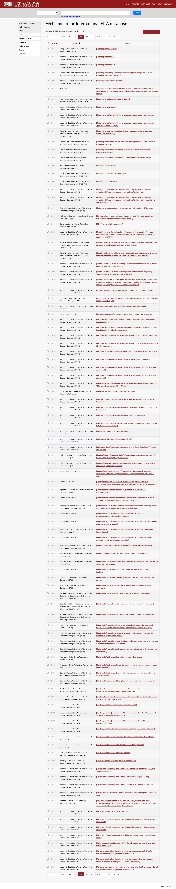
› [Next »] (118, 37)
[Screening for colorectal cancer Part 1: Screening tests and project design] (123, 157)
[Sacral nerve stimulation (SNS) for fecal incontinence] (116, 761)
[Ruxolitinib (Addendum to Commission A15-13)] (114, 811)
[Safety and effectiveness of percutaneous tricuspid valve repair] (119, 657)
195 (63, 37)
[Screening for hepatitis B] (105, 65)
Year (20, 34)
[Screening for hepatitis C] (105, 57)
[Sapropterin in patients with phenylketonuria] (113, 431)
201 (98, 37)
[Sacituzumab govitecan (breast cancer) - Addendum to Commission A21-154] (124, 785)
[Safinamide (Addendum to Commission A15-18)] (114, 439)
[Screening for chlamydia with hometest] (111, 173)
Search (137, 12)
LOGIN (128, 4)
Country (21, 54)
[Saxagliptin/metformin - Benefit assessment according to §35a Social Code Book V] (127, 335)
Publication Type (25, 38)
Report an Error (167, 886)
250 (113, 37)
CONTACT (168, 4)
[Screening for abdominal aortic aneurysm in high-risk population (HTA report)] (125, 208)
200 (92, 37)
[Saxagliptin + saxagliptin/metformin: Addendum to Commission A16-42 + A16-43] (126, 351)
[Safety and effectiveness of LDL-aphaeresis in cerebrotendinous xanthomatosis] (125, 681)
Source (21, 50)
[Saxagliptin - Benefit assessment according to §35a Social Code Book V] (123, 359)
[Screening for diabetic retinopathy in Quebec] (113, 99)
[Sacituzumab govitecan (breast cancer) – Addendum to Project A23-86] (122, 777)
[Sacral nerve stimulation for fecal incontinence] (113, 753)
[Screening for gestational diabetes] (109, 80)
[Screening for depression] (106, 107)
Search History (24, 23)
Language (22, 42)
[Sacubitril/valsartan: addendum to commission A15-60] (116, 705)
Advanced (64, 16)
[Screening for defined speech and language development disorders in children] (125, 115)
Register (33, 23)
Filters (21, 31)
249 (108, 37)
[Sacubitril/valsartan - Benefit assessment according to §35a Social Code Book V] (126, 729)
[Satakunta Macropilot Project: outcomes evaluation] (115, 391)
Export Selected (151, 32)
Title (126, 43)
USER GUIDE (145, 4)
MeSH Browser (74, 16)
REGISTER (135, 4)
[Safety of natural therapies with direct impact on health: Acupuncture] (121, 553)
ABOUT (159, 4)
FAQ (153, 4)
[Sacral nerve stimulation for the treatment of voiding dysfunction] (120, 745)
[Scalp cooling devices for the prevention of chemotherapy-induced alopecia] (124, 314)
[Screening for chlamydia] (105, 165)
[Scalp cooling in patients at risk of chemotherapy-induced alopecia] (121, 306)
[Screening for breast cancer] (107, 181)
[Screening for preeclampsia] (106, 49)
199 (86, 37)
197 (75, 37)
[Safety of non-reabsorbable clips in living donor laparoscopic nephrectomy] (124, 545)
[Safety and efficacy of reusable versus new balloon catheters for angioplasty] (125, 604)
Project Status (24, 46)
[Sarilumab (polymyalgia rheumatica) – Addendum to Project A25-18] (121, 415)
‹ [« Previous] (47, 37)
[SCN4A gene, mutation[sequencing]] (109, 224)
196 (69, 37)
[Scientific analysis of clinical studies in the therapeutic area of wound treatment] (125, 290)
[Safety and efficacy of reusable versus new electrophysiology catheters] (123, 593)
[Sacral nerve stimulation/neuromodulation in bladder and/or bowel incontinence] (125, 737)
